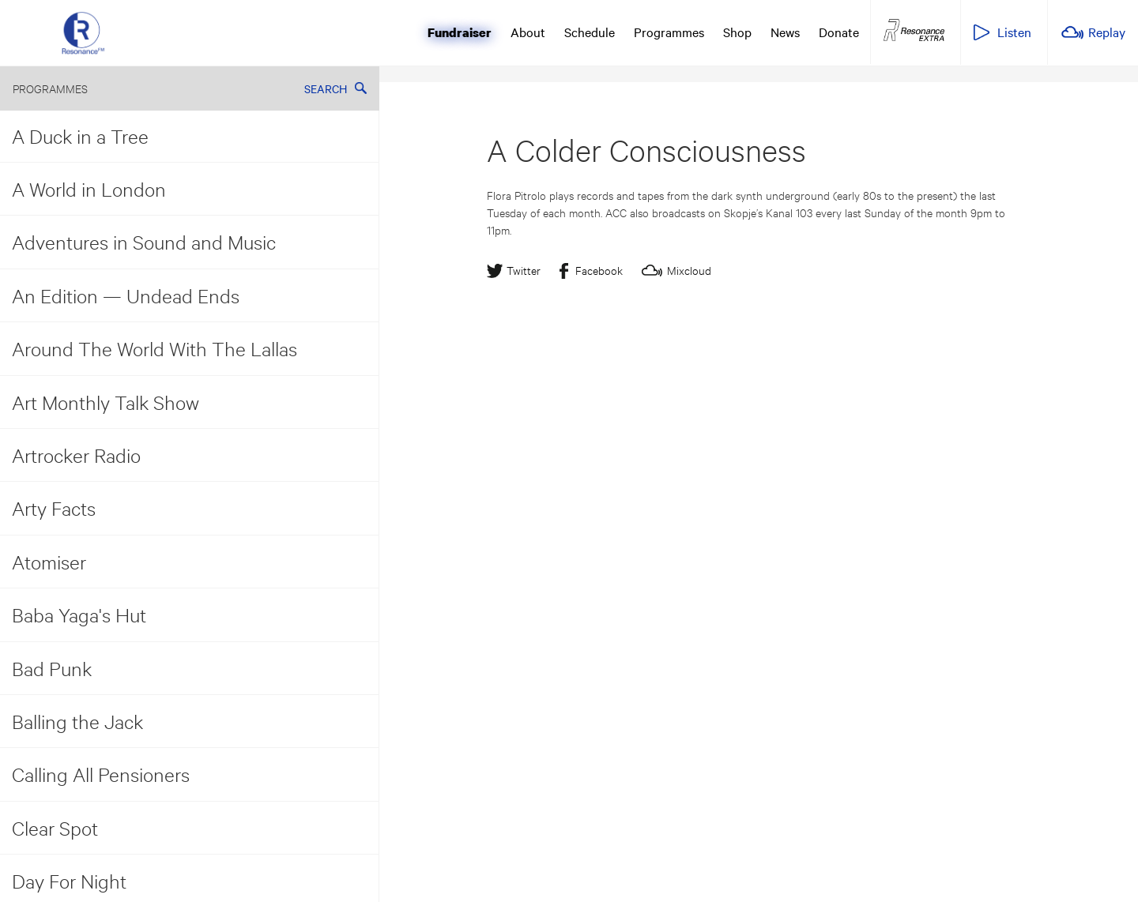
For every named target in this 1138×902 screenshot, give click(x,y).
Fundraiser (460, 32)
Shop (737, 31)
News (785, 31)
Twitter (524, 269)
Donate (839, 31)
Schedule (589, 31)
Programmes (669, 31)
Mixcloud (689, 269)
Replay (1106, 31)
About (528, 31)
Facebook (599, 269)
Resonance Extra (914, 31)
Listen (1014, 31)
